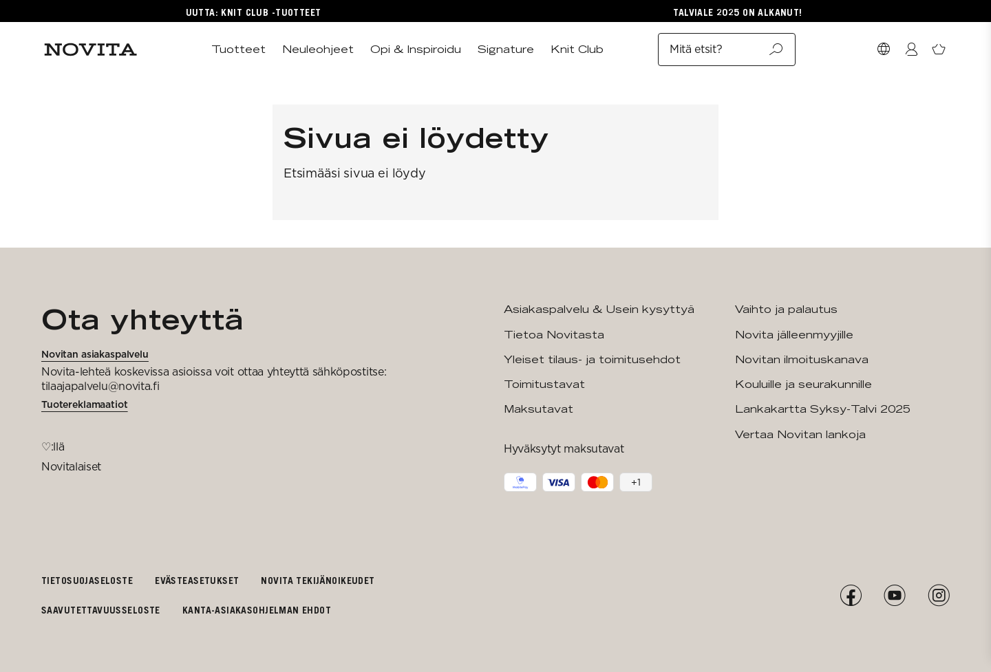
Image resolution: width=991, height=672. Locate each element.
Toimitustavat (544, 384)
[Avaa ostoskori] (939, 50)
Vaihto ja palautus (786, 309)
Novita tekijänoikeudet (317, 580)
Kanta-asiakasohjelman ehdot (256, 610)
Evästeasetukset (197, 580)
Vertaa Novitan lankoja (800, 434)
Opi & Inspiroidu (415, 49)
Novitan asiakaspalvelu (95, 354)
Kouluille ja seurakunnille (803, 384)
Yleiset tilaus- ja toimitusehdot (592, 359)
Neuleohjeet (318, 49)
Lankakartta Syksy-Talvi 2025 (822, 408)
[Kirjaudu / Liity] (911, 50)
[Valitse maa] (884, 50)
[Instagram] (939, 596)
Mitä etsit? (727, 49)
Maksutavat (538, 408)
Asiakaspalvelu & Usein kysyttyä (599, 309)
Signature (506, 49)
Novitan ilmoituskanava (802, 359)
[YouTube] (895, 596)
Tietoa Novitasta (554, 334)
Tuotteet (238, 49)
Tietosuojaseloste (87, 580)
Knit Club (577, 49)
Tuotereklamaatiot (84, 404)
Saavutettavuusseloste (100, 610)
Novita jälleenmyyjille (794, 334)
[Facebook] (851, 596)
